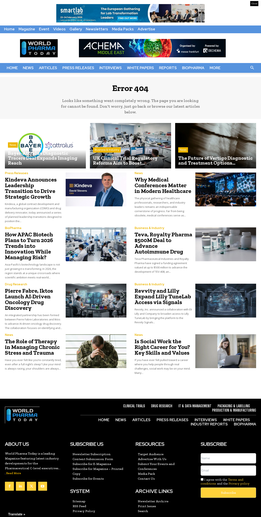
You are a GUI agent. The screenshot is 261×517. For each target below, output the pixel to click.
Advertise (146, 29)
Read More (13, 448)
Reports (168, 67)
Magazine (27, 29)
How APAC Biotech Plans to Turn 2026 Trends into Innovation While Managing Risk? (33, 236)
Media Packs (123, 29)
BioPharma (193, 67)
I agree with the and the (225, 457)
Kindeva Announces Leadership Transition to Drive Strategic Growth (33, 187)
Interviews (110, 67)
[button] (252, 67)
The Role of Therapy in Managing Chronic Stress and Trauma (34, 323)
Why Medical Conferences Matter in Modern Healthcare (160, 187)
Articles (48, 67)
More (215, 67)
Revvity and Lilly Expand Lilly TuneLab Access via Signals (163, 281)
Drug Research (16, 270)
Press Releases (78, 67)
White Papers (140, 67)
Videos (59, 29)
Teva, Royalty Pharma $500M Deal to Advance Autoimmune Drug (161, 233)
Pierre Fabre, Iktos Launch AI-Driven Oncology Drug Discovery (33, 281)
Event (44, 29)
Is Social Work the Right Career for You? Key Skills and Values (163, 323)
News (28, 67)
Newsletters (97, 29)
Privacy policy (239, 459)
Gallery (76, 29)
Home (9, 29)
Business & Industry (107, 153)
